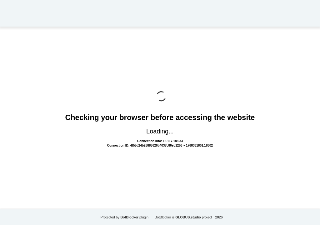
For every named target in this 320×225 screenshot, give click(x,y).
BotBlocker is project (183, 217)
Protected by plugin (124, 217)
